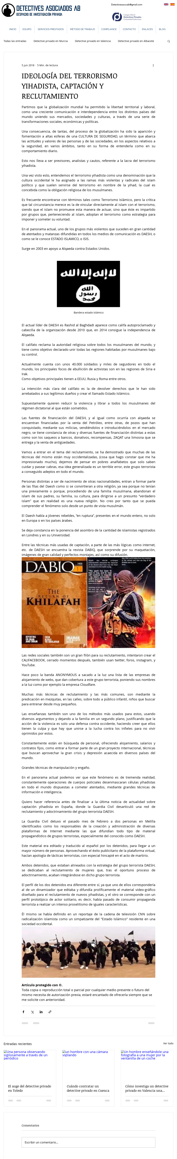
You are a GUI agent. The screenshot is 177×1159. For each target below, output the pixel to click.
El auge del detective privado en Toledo (29, 1088)
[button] (168, 41)
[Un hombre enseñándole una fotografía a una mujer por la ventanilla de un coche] (147, 1064)
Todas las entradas (15, 41)
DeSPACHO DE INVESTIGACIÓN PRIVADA (39, 14)
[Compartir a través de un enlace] (50, 1012)
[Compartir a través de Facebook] (23, 1012)
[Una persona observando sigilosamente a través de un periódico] (30, 1064)
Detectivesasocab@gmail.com (126, 4)
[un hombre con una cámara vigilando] (88, 1064)
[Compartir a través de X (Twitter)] (32, 1012)
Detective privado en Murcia (51, 41)
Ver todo (168, 1043)
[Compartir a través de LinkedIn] (41, 1012)
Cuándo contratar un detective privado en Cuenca (88, 1088)
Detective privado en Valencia (93, 41)
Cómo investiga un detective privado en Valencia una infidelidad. (146, 1088)
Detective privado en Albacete (136, 41)
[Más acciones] (153, 65)
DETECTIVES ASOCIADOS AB (48, 8)
